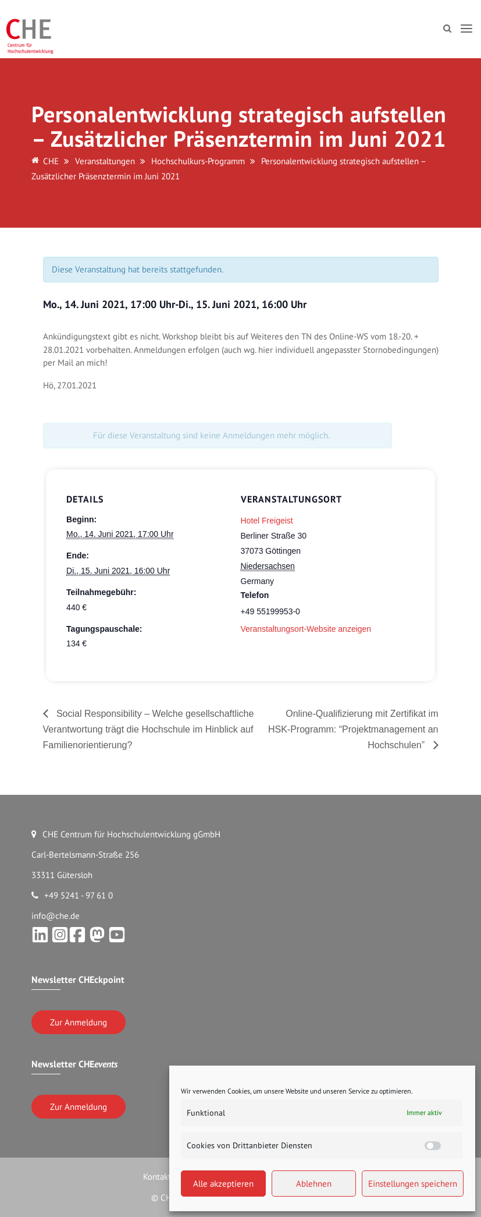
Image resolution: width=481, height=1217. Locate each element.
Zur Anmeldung (78, 1022)
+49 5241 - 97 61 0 (72, 895)
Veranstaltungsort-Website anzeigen (306, 629)
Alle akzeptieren (223, 1183)
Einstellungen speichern (412, 1183)
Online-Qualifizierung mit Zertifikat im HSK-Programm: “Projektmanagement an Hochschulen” (353, 729)
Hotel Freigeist (267, 520)
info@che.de (55, 915)
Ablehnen (314, 1183)
